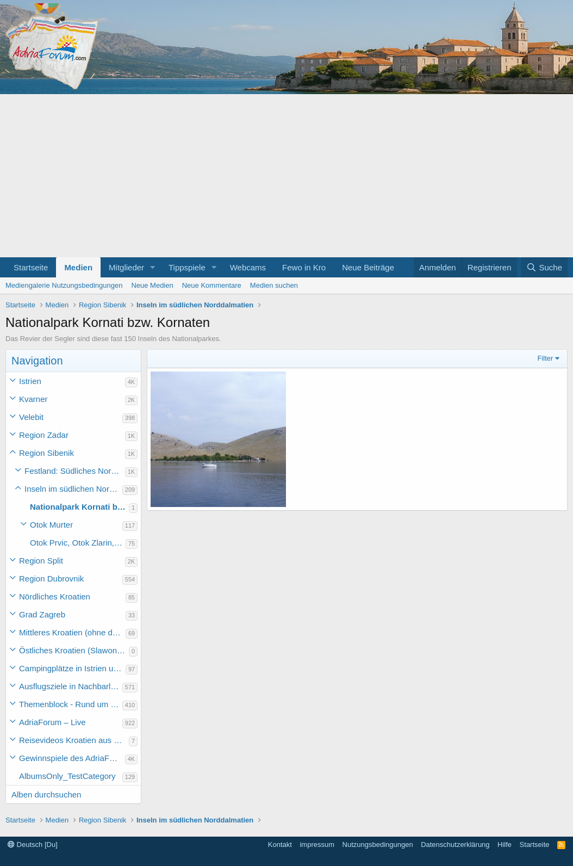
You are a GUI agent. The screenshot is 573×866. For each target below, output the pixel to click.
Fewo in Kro (304, 267)
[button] (152, 267)
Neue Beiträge (368, 267)
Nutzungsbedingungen (377, 844)
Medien (78, 267)
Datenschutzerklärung (455, 844)
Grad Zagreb (42, 614)
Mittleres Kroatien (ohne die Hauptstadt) (72, 632)
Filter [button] (545, 358)
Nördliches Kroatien (54, 596)
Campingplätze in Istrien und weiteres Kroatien (72, 668)
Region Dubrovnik (51, 578)
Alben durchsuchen (46, 794)
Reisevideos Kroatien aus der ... (74, 740)
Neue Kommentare (211, 285)
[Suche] (544, 267)
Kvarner (33, 399)
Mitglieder (126, 267)
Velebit (31, 417)
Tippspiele (187, 267)
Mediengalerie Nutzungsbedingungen (63, 285)
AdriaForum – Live (52, 722)
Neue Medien (152, 285)
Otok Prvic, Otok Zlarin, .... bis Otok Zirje (78, 542)
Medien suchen (274, 285)
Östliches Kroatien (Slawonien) (74, 650)
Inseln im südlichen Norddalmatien (73, 488)
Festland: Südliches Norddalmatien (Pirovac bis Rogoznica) (74, 470)
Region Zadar (43, 435)
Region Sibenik (46, 452)
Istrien (30, 381)
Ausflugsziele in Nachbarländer (70, 686)
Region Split (41, 560)
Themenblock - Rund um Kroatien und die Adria (70, 704)
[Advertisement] (286, 176)
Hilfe (504, 844)
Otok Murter (51, 524)
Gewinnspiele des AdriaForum (72, 758)
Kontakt (280, 844)
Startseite (31, 267)
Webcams (248, 267)
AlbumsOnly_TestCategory (67, 776)
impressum (317, 844)
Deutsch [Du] (33, 844)
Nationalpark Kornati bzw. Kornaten (79, 506)
